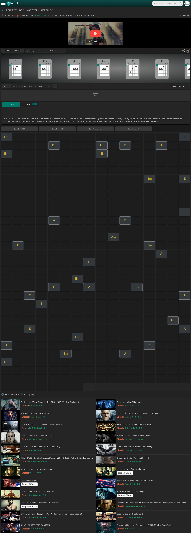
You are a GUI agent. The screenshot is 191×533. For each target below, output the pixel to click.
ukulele (23, 86)
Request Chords (125, 473)
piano (15, 86)
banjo (41, 86)
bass (49, 86)
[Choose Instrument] (55, 86)
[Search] (180, 3)
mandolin (32, 86)
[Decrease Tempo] (3, 51)
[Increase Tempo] (22, 51)
